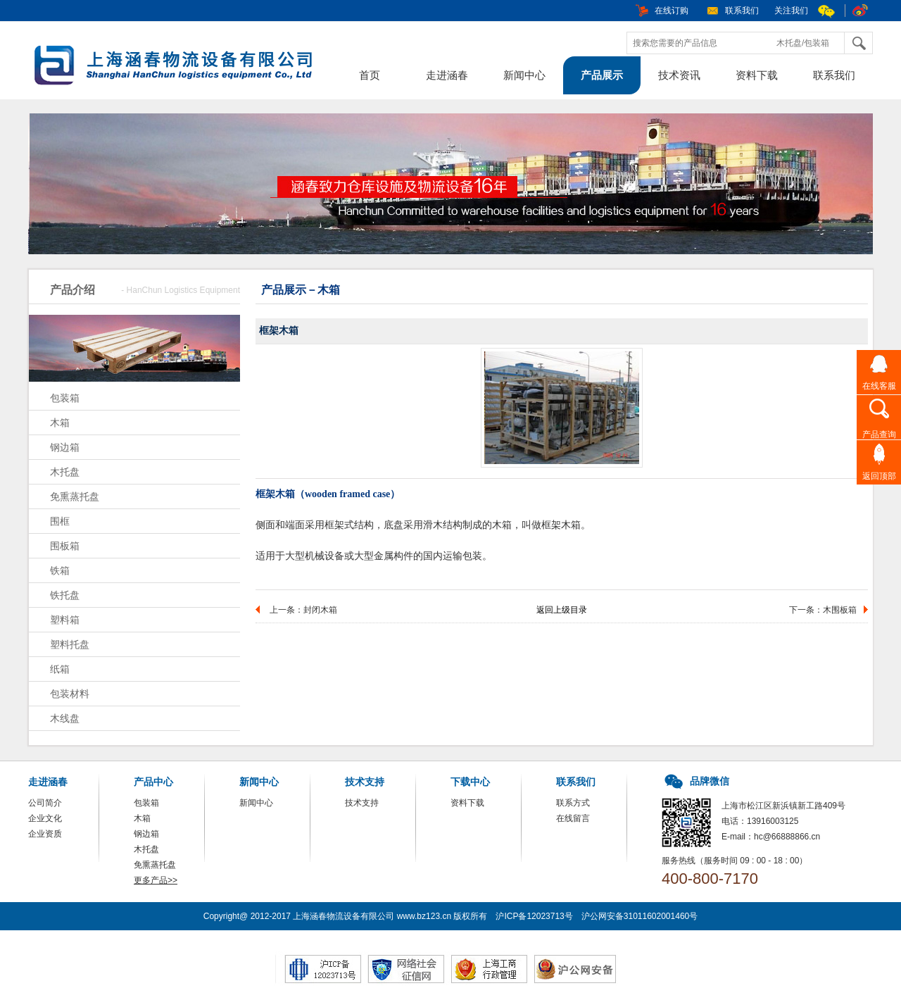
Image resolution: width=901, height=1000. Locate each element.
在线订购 (671, 10)
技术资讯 (679, 75)
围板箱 (65, 545)
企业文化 (45, 818)
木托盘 (65, 471)
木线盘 (65, 718)
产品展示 (602, 75)
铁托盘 (65, 595)
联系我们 (742, 10)
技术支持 (362, 803)
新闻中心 (524, 75)
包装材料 (69, 693)
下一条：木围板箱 (823, 610)
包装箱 (65, 398)
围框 (60, 521)
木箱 (60, 422)
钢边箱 (65, 447)
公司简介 (45, 803)
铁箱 (60, 570)
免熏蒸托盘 (74, 496)
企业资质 (45, 834)
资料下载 (757, 75)
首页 (369, 75)
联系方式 (573, 803)
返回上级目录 (561, 610)
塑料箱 (65, 619)
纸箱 (60, 669)
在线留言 (573, 818)
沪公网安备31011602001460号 (639, 916)
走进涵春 (447, 75)
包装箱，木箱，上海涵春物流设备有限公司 (179, 67)
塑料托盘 (69, 644)
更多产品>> (155, 880)
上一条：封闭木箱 (303, 610)
